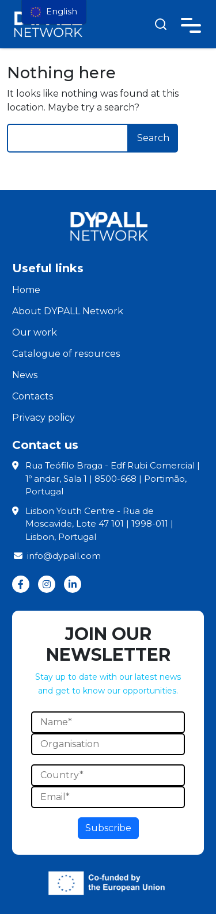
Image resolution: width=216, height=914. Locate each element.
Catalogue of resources (66, 353)
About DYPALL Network (67, 311)
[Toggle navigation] (191, 23)
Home (26, 289)
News (24, 375)
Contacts (32, 396)
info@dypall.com (56, 555)
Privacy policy (43, 417)
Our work (34, 332)
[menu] (54, 12)
